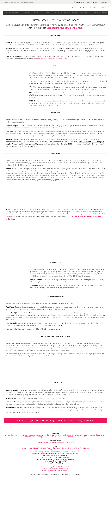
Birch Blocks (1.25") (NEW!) (37, 437)
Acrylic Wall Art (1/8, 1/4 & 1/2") (15, 435)
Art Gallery (58, 13)
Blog (90, 13)
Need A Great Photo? (58, 442)
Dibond (49, 437)
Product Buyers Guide (79, 437)
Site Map (87, 448)
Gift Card (83, 13)
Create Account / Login (83, 2)
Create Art (40, 442)
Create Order (14, 13)
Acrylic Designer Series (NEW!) (34, 435)
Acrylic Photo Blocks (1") (52, 435)
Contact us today (22, 356)
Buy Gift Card (47, 442)
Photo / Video (45, 13)
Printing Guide (33, 448)
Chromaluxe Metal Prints (68, 435)
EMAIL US (104, 7)
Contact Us (24, 448)
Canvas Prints (80, 435)
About (104, 13)
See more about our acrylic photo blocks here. (45, 105)
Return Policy (51, 448)
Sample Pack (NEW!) (65, 437)
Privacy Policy (79, 448)
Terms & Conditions (68, 448)
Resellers (75, 13)
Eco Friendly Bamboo (92, 435)
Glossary (44, 448)
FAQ (39, 448)
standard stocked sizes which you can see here (51, 59)
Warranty (59, 448)
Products (26, 13)
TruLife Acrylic (11, 131)
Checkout (104, 2)
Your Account (70, 442)
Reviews (67, 13)
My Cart (95, 2)
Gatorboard (55, 437)
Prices (35, 13)
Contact (97, 13)
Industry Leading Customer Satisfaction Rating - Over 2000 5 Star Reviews (55, 452)
